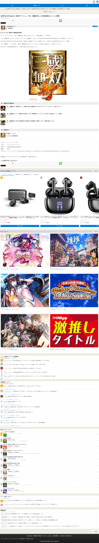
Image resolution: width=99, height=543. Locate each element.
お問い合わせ (30, 535)
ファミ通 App (5, 2)
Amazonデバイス (27, 174)
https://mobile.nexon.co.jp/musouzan (14, 146)
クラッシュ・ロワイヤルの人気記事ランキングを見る (10, 404)
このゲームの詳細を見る (13, 135)
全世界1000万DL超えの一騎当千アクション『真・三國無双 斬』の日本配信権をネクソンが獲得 (50, 8)
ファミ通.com (62, 535)
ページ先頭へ (95, 531)
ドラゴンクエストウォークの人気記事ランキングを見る (11, 394)
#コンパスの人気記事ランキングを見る (8, 389)
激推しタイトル (52, 11)
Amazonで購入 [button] (20, 226)
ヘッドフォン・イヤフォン (7, 174)
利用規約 (35, 535)
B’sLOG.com (68, 535)
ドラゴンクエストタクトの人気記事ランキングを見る (10, 425)
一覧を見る (95, 171)
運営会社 (40, 535)
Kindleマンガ (18, 174)
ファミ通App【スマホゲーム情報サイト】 (13, 8)
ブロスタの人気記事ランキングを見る (8, 420)
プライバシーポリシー (48, 535)
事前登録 (45, 11)
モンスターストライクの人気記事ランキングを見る (10, 415)
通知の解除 (55, 535)
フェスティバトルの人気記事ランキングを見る (9, 399)
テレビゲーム (36, 174)
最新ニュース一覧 (26, 8)
